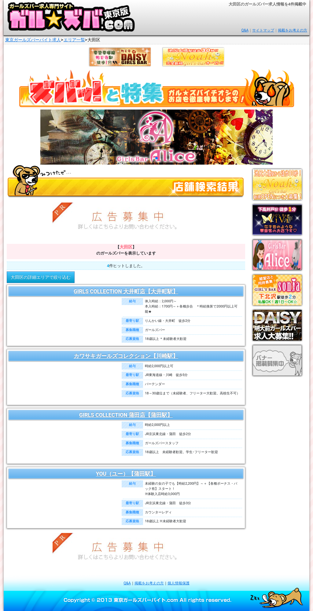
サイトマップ (263, 30)
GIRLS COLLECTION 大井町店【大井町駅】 (126, 291)
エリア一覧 (74, 40)
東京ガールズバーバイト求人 (33, 40)
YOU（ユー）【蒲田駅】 (126, 474)
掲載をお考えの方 (292, 30)
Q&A (245, 30)
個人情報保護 (179, 583)
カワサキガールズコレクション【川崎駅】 (126, 356)
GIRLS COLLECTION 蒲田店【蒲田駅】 (126, 415)
